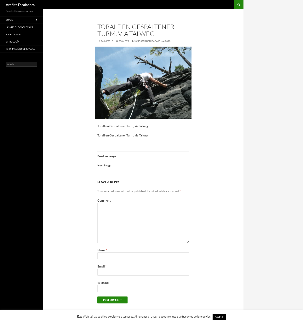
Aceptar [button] (219, 316)
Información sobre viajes (20, 49)
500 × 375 (124, 41)
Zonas (9, 20)
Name (102, 250)
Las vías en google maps (19, 27)
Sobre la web (13, 34)
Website (103, 282)
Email (101, 266)
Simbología (12, 41)
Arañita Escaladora (20, 5)
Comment (104, 200)
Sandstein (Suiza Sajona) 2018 (152, 41)
